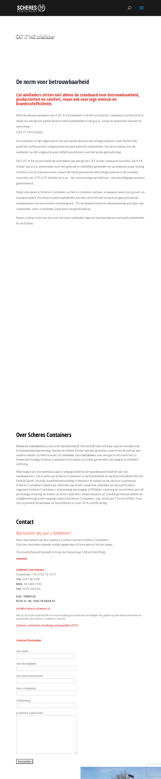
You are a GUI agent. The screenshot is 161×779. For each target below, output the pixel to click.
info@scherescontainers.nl (33, 608)
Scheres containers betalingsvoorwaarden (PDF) (47, 625)
